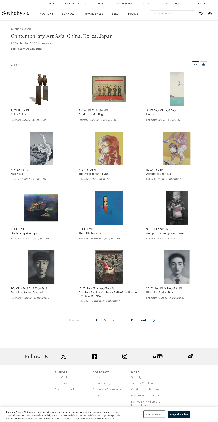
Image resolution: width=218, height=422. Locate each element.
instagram (124, 356)
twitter (63, 356)
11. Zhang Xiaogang (96, 288)
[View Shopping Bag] (210, 13)
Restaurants (124, 3)
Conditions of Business (146, 389)
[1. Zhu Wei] (41, 89)
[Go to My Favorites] (201, 13)
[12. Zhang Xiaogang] (177, 267)
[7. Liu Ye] (41, 208)
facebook (94, 356)
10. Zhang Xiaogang (29, 288)
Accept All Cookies (179, 414)
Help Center (62, 377)
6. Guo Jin (155, 170)
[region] (109, 414)
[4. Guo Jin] (41, 148)
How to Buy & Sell (174, 3)
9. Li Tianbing (158, 229)
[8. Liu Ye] (109, 208)
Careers (98, 395)
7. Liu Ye (18, 229)
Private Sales (93, 13)
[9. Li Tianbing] (177, 208)
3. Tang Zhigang (161, 110)
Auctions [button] (47, 13)
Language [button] (202, 3)
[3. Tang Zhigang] (177, 89)
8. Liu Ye (86, 229)
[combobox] (172, 13)
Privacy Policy (101, 383)
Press (96, 377)
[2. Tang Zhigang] (109, 89)
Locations (61, 383)
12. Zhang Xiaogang (164, 288)
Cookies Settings (154, 414)
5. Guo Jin (87, 170)
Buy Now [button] (68, 13)
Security (136, 377)
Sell (115, 13)
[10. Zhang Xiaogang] (41, 267)
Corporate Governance (107, 389)
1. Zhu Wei (20, 110)
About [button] (101, 3)
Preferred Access (76, 3)
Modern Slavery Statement (148, 395)
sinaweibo (190, 356)
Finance (132, 13)
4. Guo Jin (19, 170)
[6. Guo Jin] (177, 148)
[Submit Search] (191, 13)
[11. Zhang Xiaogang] (109, 267)
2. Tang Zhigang (93, 110)
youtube (158, 356)
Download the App (66, 389)
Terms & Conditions (143, 383)
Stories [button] (147, 3)
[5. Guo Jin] (109, 148)
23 (132, 320)
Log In (50, 3)
